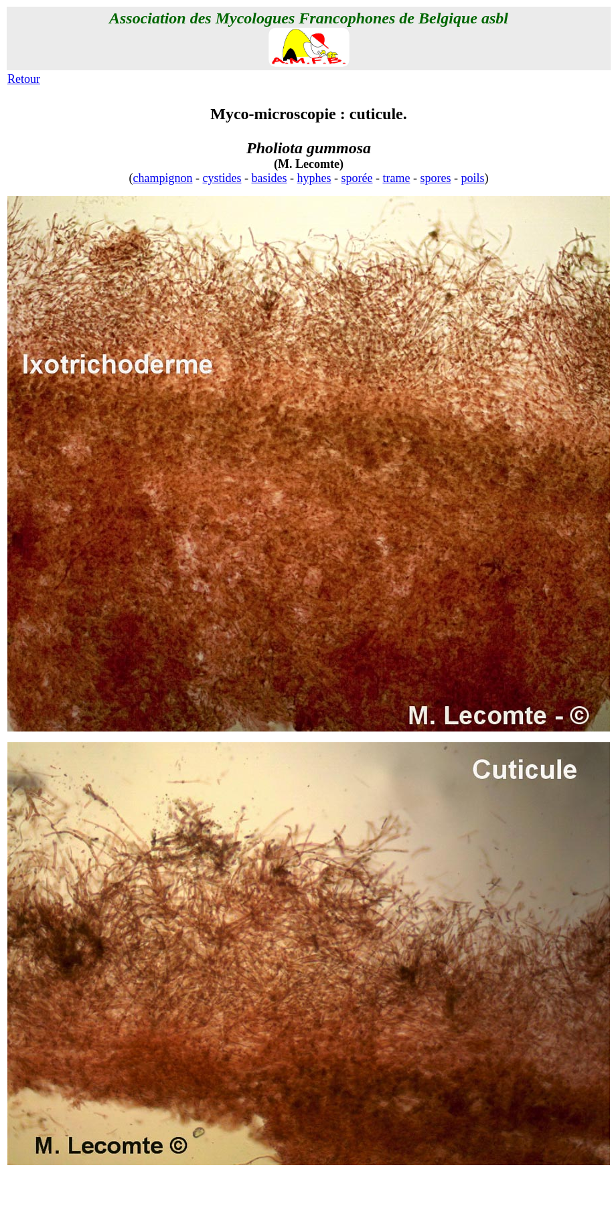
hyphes (314, 178)
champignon (163, 178)
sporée (357, 178)
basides (269, 178)
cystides (222, 178)
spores (435, 178)
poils (472, 178)
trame (396, 178)
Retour (23, 79)
